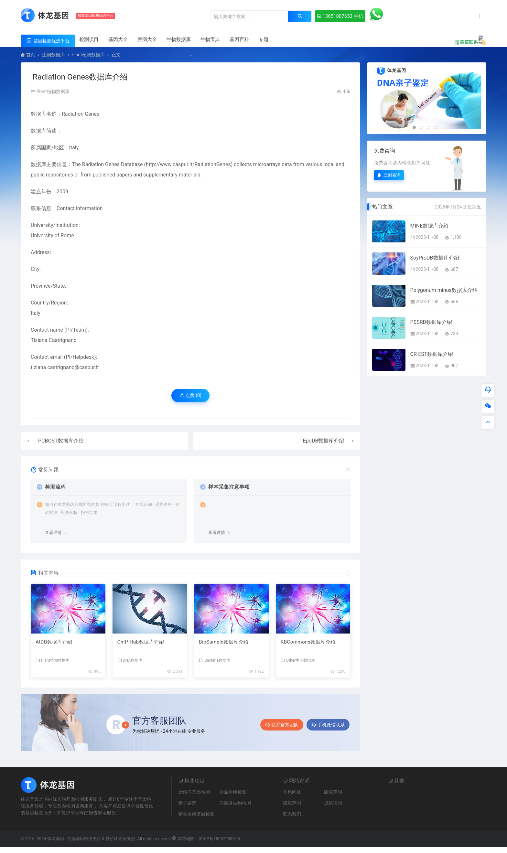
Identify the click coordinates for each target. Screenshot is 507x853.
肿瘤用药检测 (232, 791)
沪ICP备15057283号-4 (219, 838)
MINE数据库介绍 (429, 226)
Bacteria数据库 (214, 660)
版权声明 (333, 791)
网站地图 (183, 838)
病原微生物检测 (235, 802)
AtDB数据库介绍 (54, 642)
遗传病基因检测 (194, 791)
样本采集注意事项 (229, 487)
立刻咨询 (389, 175)
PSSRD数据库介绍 (431, 322)
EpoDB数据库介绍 (323, 441)
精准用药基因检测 (196, 813)
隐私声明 (292, 802)
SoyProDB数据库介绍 (434, 258)
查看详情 (53, 532)
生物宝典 (210, 39)
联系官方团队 (281, 724)
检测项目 (89, 39)
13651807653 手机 (340, 16)
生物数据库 (179, 39)
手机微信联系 (328, 724)
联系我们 (292, 813)
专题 (263, 39)
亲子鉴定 (187, 802)
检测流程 (55, 487)
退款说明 (333, 802)
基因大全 (118, 39)
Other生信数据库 (298, 660)
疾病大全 (147, 39)
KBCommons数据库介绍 (308, 642)
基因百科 (239, 39)
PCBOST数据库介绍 (61, 441)
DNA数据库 (129, 660)
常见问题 (292, 791)
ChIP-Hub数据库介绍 (140, 642)
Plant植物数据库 (87, 54)
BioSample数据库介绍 (224, 642)
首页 (30, 54)
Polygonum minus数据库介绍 (444, 290)
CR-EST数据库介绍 (431, 354)
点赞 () (190, 395)
